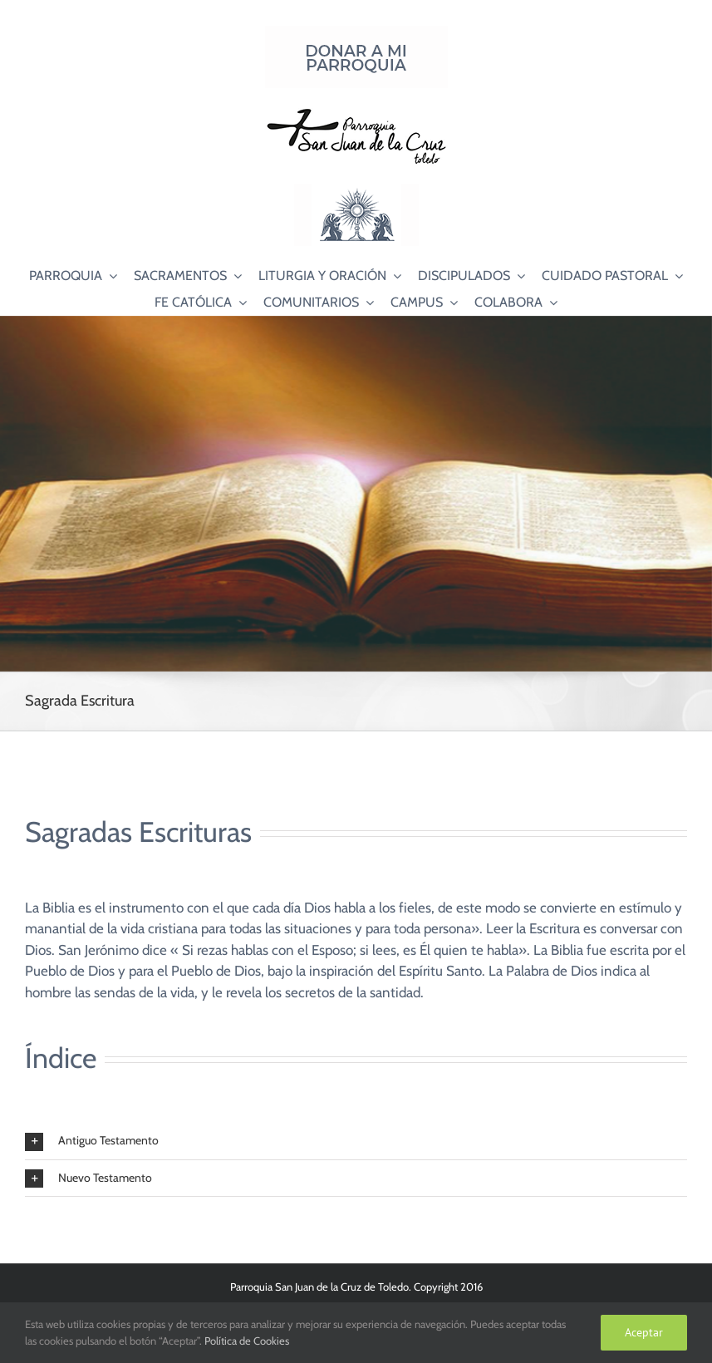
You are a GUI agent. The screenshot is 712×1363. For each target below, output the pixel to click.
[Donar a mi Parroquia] (356, 32)
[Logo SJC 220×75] (356, 111)
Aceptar (644, 1332)
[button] (356, 1141)
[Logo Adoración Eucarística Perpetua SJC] (356, 190)
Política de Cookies (246, 1340)
